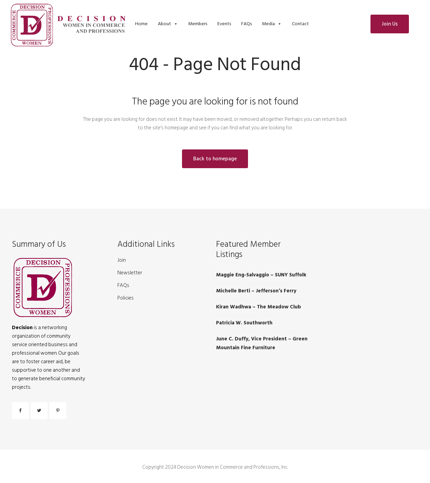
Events (224, 24)
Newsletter (129, 273)
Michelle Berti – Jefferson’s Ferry (256, 291)
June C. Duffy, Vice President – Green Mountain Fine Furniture (262, 343)
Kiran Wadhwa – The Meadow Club (258, 307)
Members (197, 24)
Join (121, 260)
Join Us (390, 24)
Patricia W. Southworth (244, 323)
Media (268, 24)
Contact (300, 24)
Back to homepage (215, 159)
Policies (125, 298)
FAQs (246, 24)
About (164, 24)
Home (141, 24)
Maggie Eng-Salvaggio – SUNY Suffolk (261, 275)
